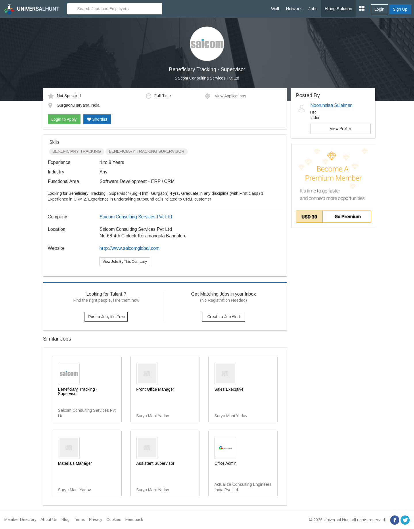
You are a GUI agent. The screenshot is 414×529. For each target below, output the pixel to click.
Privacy (95, 519)
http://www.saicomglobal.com (129, 248)
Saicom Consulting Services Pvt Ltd (207, 78)
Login (379, 9)
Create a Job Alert (223, 316)
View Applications (225, 96)
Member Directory (20, 519)
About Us (49, 519)
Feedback (134, 519)
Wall (275, 8)
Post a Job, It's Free (106, 316)
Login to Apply (64, 119)
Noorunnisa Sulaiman (331, 105)
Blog (66, 519)
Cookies (113, 519)
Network (294, 8)
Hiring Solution (338, 8)
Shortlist (97, 119)
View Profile (340, 128)
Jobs (313, 8)
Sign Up (400, 9)
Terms (79, 519)
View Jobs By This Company (125, 262)
